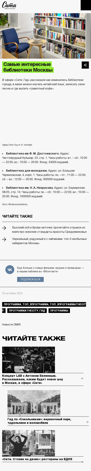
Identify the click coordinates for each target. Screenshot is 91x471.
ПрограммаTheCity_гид (27, 310)
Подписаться (30, 279)
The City (9, 5)
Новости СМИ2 (11, 324)
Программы (59, 310)
